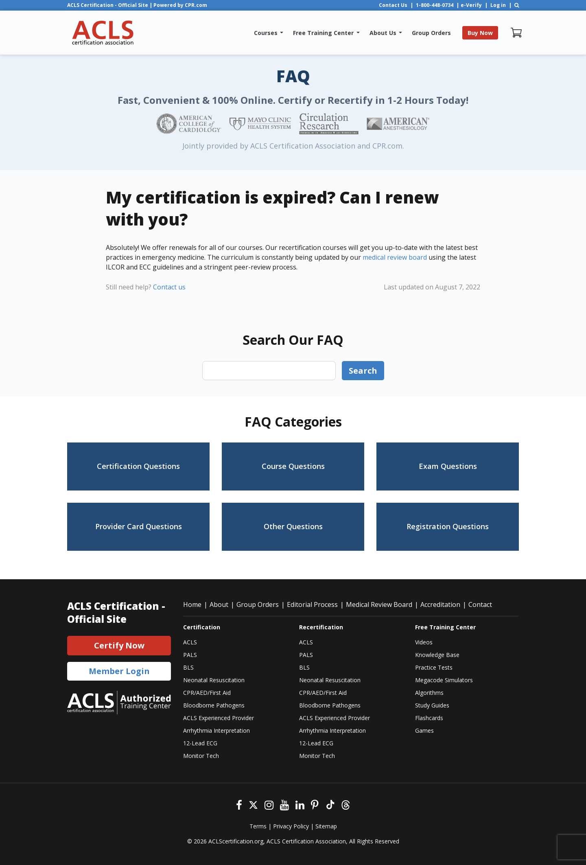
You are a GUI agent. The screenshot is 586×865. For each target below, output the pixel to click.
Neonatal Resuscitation (214, 680)
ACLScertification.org (235, 841)
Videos (424, 642)
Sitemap (326, 826)
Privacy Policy (291, 826)
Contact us (169, 286)
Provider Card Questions (138, 526)
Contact (480, 604)
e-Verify (471, 5)
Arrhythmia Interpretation (216, 730)
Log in (498, 5)
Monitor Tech (201, 756)
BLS (188, 667)
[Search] (516, 5)
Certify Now (119, 645)
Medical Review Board (379, 604)
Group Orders (257, 604)
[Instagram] (269, 804)
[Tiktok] (330, 804)
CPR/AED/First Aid (207, 692)
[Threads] (345, 804)
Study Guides (432, 705)
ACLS (190, 642)
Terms (258, 826)
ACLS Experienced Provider (218, 718)
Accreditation (440, 604)
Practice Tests (434, 667)
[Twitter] (253, 804)
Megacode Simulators (444, 680)
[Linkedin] (299, 804)
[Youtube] (284, 804)
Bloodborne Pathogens (214, 705)
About (219, 604)
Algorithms (429, 692)
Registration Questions (448, 526)
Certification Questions (138, 466)
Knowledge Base (437, 655)
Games (424, 730)
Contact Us (393, 5)
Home (192, 604)
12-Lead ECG (200, 743)
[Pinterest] (315, 804)
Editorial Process (312, 604)
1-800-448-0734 (434, 5)
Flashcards (429, 718)
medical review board (395, 257)
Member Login (119, 671)
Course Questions (293, 466)
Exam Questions (448, 466)
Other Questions (293, 526)
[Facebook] (239, 804)
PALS (190, 655)
